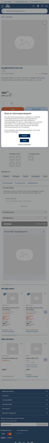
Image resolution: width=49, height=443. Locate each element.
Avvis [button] (24, 140)
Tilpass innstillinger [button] (24, 144)
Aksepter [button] (24, 135)
